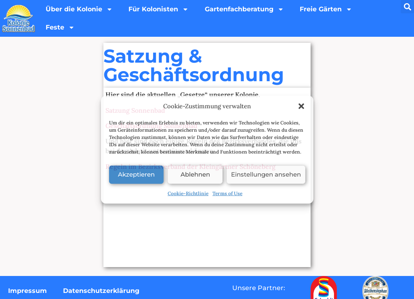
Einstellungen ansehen (266, 174)
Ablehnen (195, 174)
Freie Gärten (327, 9)
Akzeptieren (136, 174)
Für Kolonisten (159, 9)
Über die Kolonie (79, 9)
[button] (301, 106)
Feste (60, 28)
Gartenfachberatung (244, 9)
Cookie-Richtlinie (188, 193)
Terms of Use (227, 193)
